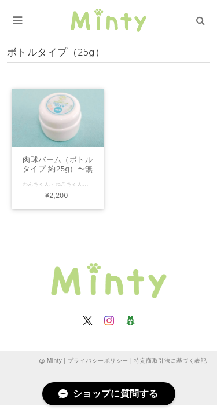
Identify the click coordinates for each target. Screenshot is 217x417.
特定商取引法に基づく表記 (170, 360)
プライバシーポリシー (98, 360)
